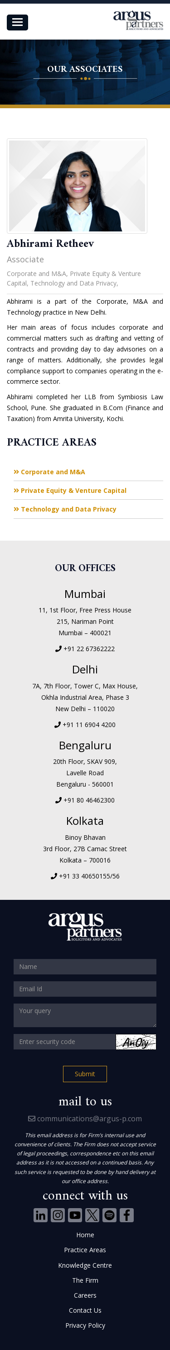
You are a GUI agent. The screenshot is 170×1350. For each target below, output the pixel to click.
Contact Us (85, 1310)
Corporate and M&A (49, 471)
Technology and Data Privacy (65, 509)
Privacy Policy (85, 1325)
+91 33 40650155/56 (89, 876)
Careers (85, 1295)
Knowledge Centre (85, 1265)
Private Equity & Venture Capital (70, 490)
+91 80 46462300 (89, 800)
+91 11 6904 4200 (89, 724)
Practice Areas (85, 1249)
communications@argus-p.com (85, 1119)
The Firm (85, 1280)
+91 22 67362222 (89, 648)
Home (85, 1234)
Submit (85, 1073)
